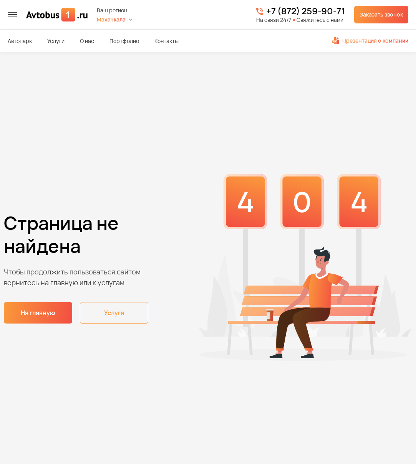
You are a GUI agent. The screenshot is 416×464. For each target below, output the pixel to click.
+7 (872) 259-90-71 (305, 11)
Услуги (56, 41)
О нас (87, 41)
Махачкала (111, 19)
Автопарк (20, 41)
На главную (38, 313)
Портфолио (124, 41)
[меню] (12, 14)
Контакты (166, 41)
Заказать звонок (381, 14)
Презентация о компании (370, 40)
